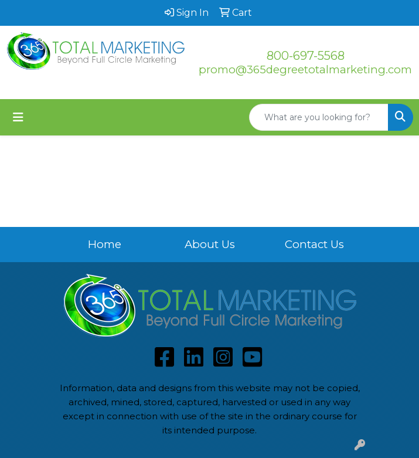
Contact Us (314, 244)
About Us (210, 244)
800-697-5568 (306, 56)
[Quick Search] (319, 117)
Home (104, 244)
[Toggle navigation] (18, 117)
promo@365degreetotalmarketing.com (305, 69)
